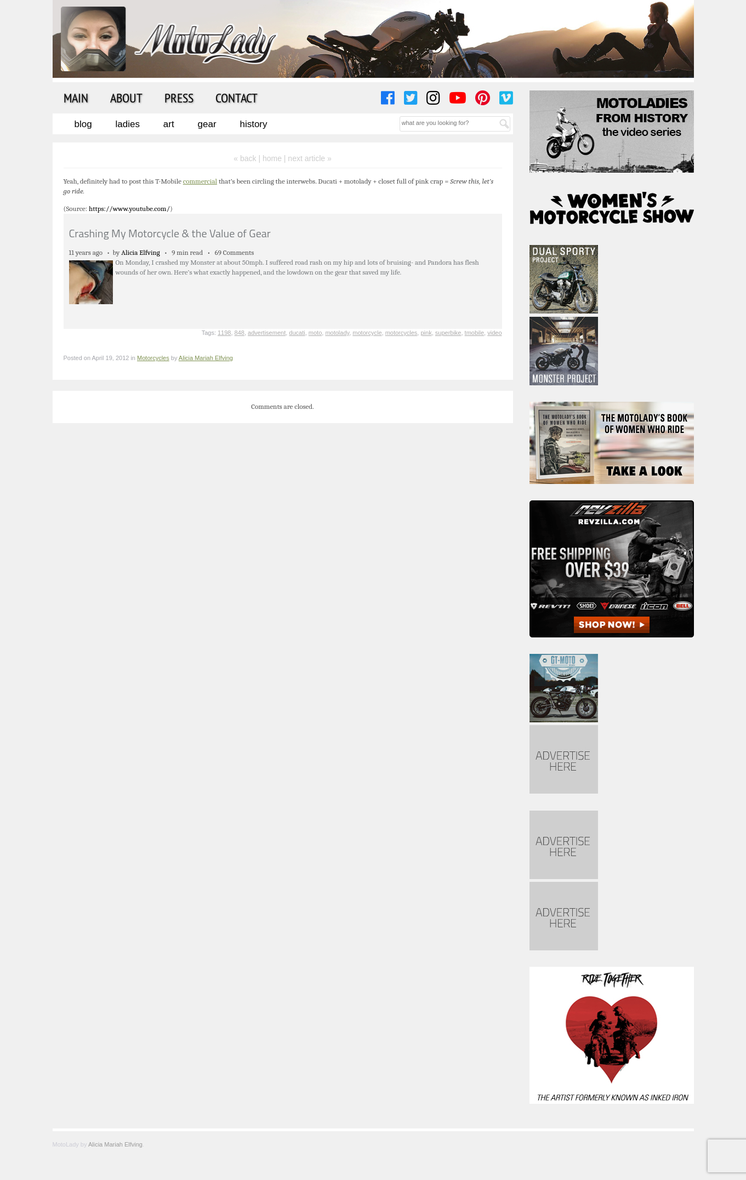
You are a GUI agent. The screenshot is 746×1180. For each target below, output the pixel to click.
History (253, 124)
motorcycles (401, 332)
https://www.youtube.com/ (129, 208)
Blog (83, 124)
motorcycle (366, 332)
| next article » (308, 158)
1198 (224, 332)
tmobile (474, 332)
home (272, 158)
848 (239, 332)
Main (76, 97)
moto (315, 332)
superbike (448, 332)
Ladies (128, 124)
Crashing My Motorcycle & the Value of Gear (170, 233)
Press (178, 97)
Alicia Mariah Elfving (206, 358)
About (126, 97)
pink (425, 332)
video (494, 332)
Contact (236, 97)
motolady (337, 332)
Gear (207, 124)
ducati (297, 332)
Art (168, 124)
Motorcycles (153, 358)
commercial (200, 181)
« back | (248, 158)
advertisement (267, 332)
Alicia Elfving (140, 252)
